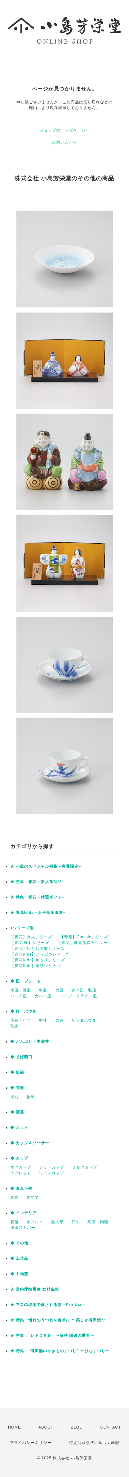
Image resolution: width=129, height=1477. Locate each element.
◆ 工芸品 (19, 1258)
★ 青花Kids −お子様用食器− (38, 912)
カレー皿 (43, 996)
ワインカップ (51, 1173)
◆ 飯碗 (17, 1072)
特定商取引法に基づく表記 (94, 1442)
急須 (30, 1097)
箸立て (32, 1197)
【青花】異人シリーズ (31, 937)
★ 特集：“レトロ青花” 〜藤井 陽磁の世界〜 (52, 1335)
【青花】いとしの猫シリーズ (37, 948)
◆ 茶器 (17, 1088)
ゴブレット (20, 1173)
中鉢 (43, 1020)
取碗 (14, 1026)
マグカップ (20, 1167)
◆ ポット (19, 1127)
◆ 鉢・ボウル (23, 1011)
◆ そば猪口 (21, 1057)
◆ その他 (19, 1243)
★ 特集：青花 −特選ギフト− (37, 897)
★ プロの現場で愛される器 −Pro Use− (47, 1304)
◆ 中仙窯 (19, 1274)
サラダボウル (84, 1020)
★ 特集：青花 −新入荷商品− (37, 882)
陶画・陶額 (98, 1222)
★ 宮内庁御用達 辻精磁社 (34, 1289)
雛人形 (57, 1222)
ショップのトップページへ (65, 130)
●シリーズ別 (22, 928)
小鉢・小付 (20, 1020)
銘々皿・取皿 (84, 990)
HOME (14, 1427)
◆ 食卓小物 (21, 1188)
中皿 (43, 990)
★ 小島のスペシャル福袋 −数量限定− (45, 866)
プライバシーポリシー (30, 1442)
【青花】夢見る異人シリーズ (84, 942)
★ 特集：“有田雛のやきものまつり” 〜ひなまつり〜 (60, 1351)
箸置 (14, 1197)
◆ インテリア (23, 1213)
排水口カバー (22, 1227)
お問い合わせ (64, 142)
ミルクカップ (84, 1167)
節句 (75, 1222)
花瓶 (14, 1222)
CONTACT (110, 1427)
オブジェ (34, 1222)
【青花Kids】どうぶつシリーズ (39, 954)
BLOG (77, 1427)
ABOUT (45, 1427)
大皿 (59, 990)
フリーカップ (51, 1167)
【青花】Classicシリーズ (84, 937)
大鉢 (59, 1020)
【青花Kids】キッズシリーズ (37, 960)
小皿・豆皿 (20, 990)
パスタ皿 (18, 996)
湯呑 (14, 1097)
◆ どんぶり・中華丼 (29, 1041)
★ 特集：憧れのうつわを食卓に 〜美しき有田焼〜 (57, 1320)
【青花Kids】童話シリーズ (35, 966)
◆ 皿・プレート (25, 981)
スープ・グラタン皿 (78, 996)
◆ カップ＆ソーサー (29, 1143)
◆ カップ (19, 1158)
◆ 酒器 (17, 1112)
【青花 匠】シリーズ (29, 942)
